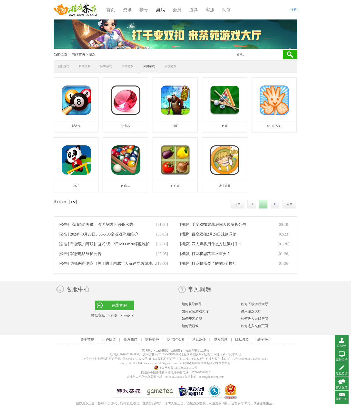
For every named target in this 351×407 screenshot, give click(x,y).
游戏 (160, 9)
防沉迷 (341, 346)
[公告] (96, 224)
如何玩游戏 (190, 326)
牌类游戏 (84, 66)
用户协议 (109, 339)
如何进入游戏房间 (254, 319)
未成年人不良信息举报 (142, 377)
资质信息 (220, 339)
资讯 (127, 9)
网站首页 (78, 54)
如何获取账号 (192, 304)
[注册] (293, 9)
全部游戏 (63, 66)
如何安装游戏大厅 (195, 311)
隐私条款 (242, 339)
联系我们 (130, 339)
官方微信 (342, 387)
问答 (226, 9)
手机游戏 (170, 66)
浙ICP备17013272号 (191, 358)
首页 (110, 9)
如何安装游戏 (192, 319)
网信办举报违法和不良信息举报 (161, 372)
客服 (210, 9)
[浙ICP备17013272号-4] (136, 358)
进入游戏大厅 (251, 311)
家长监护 (152, 339)
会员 (177, 9)
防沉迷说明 (175, 339)
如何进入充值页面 (254, 326)
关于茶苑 (87, 339)
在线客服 (119, 305)
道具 (193, 9)
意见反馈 (199, 339)
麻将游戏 (106, 66)
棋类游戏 (127, 66)
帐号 (143, 9)
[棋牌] (213, 224)
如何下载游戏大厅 (254, 304)
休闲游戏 (149, 66)
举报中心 (264, 339)
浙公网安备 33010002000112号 (175, 367)
